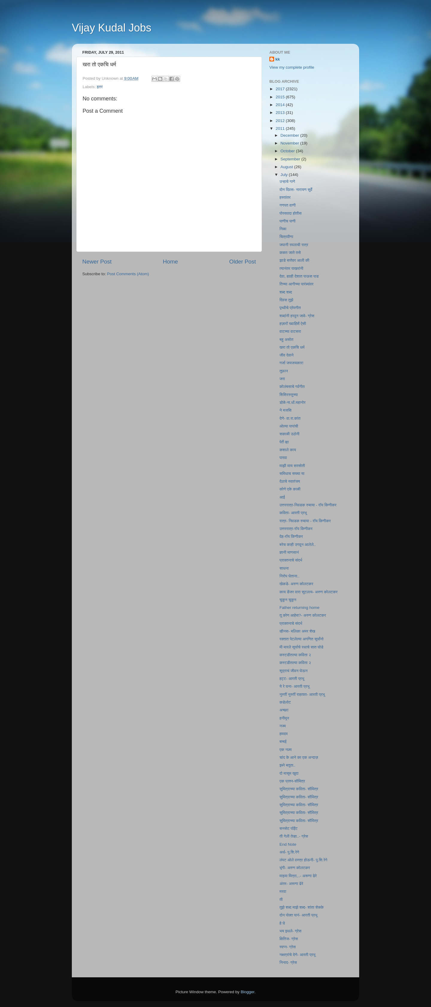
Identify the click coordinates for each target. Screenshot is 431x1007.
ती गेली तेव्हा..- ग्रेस (294, 836)
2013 (281, 112)
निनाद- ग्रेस (288, 962)
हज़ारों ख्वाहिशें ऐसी (293, 323)
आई (282, 497)
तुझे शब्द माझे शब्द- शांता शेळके (302, 907)
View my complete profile (291, 67)
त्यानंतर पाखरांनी (291, 268)
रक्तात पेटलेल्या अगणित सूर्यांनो (302, 639)
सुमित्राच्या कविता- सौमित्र (299, 789)
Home (170, 261)
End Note (288, 844)
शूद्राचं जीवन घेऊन (294, 671)
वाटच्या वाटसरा (290, 331)
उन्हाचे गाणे (287, 181)
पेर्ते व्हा (284, 442)
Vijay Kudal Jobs (111, 28)
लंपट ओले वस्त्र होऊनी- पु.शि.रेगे (303, 860)
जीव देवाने (287, 355)
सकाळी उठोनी (290, 434)
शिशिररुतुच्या (289, 394)
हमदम (284, 733)
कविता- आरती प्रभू (293, 513)
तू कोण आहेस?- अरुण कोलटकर (303, 615)
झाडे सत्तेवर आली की (294, 260)
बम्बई (283, 741)
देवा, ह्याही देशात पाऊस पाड (299, 276)
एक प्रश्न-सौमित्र (292, 781)
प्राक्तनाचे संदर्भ (291, 560)
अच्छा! (284, 710)
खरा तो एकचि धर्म (292, 347)
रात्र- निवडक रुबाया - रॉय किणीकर (305, 521)
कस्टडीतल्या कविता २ (295, 655)
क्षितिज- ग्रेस (289, 939)
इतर (100, 87)
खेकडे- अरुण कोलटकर (296, 584)
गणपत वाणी (288, 205)
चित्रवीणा (286, 236)
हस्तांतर (285, 197)
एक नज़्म (286, 749)
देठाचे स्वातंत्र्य (290, 481)
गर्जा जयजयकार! (291, 363)
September (290, 159)
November (290, 143)
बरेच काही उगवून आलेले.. (298, 544)
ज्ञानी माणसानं (289, 552)
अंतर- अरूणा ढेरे (291, 883)
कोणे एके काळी (290, 489)
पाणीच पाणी (288, 221)
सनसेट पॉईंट (289, 828)
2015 (281, 97)
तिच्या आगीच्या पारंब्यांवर (297, 284)
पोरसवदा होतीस (291, 213)
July (284, 174)
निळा (283, 229)
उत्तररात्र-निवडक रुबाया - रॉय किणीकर (308, 505)
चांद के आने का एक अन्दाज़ (299, 757)
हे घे (282, 923)
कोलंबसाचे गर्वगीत (292, 386)
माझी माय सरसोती (292, 465)
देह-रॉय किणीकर (291, 536)
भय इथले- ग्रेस (290, 931)
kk (277, 59)
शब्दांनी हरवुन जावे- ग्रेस (297, 316)
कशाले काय (288, 450)
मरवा (283, 891)
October (288, 151)
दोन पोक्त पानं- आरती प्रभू (298, 915)
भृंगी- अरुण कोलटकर (295, 867)
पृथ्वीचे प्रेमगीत (290, 307)
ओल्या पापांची (289, 426)
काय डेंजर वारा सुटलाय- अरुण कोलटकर (309, 592)
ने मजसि (286, 410)
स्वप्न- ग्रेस (288, 947)
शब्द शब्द (286, 292)
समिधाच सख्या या (292, 473)
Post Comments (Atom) (128, 274)
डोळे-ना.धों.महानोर (293, 402)
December (290, 135)
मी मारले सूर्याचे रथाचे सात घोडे (302, 647)
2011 (281, 128)
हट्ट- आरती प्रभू (292, 678)
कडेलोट (285, 702)
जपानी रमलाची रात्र (294, 245)
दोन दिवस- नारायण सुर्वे (296, 189)
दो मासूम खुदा (289, 773)
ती (281, 899)
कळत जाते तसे (290, 252)
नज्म (283, 726)
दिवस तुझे (286, 300)
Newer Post (97, 261)
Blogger (247, 992)
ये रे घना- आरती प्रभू (294, 686)
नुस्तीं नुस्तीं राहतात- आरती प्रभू (302, 694)
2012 (281, 120)
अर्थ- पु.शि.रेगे (289, 852)
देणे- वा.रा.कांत (290, 418)
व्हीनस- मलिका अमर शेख (297, 631)
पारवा (283, 457)
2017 (281, 89)
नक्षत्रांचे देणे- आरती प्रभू (297, 954)
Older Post (242, 261)
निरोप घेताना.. (290, 576)
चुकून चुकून (288, 599)
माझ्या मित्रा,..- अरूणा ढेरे (298, 876)
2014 (281, 105)
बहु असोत (286, 339)
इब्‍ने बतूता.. (288, 765)
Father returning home (300, 607)
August (287, 167)
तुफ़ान (284, 371)
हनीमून (284, 718)
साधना (284, 568)
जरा (282, 379)
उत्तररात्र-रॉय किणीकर (296, 528)
